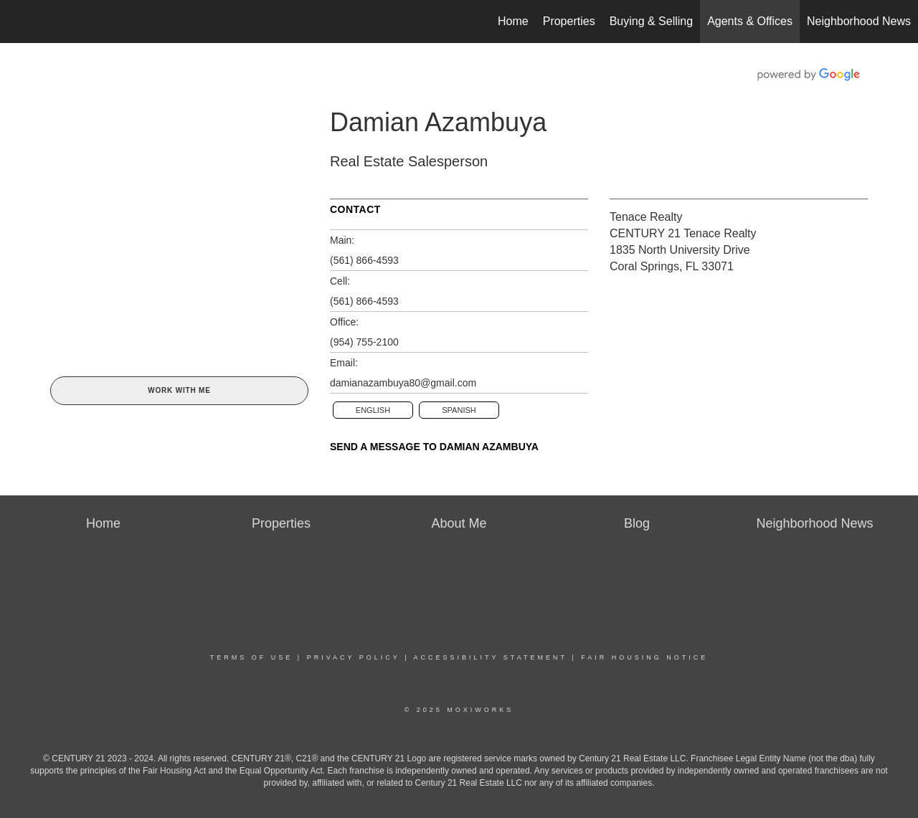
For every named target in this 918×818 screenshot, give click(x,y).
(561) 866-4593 (364, 260)
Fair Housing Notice (644, 657)
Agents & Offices (749, 21)
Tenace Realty (646, 217)
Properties (569, 21)
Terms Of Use (251, 657)
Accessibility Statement (490, 657)
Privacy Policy (353, 657)
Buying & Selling (652, 21)
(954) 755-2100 (364, 342)
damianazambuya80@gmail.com (403, 383)
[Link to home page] (18, 21)
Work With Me (179, 390)
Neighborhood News (859, 21)
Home (513, 21)
